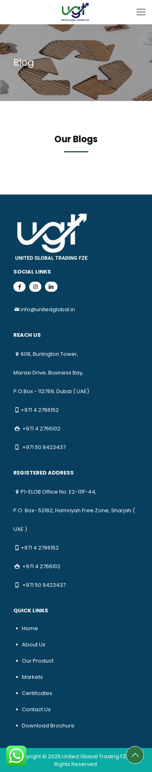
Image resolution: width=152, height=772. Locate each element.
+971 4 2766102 (41, 428)
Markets (32, 677)
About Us (33, 644)
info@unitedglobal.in (48, 309)
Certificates (37, 693)
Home (30, 628)
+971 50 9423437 (44, 447)
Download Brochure (48, 725)
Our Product (38, 661)
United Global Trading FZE (95, 756)
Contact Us (36, 709)
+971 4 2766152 (40, 410)
